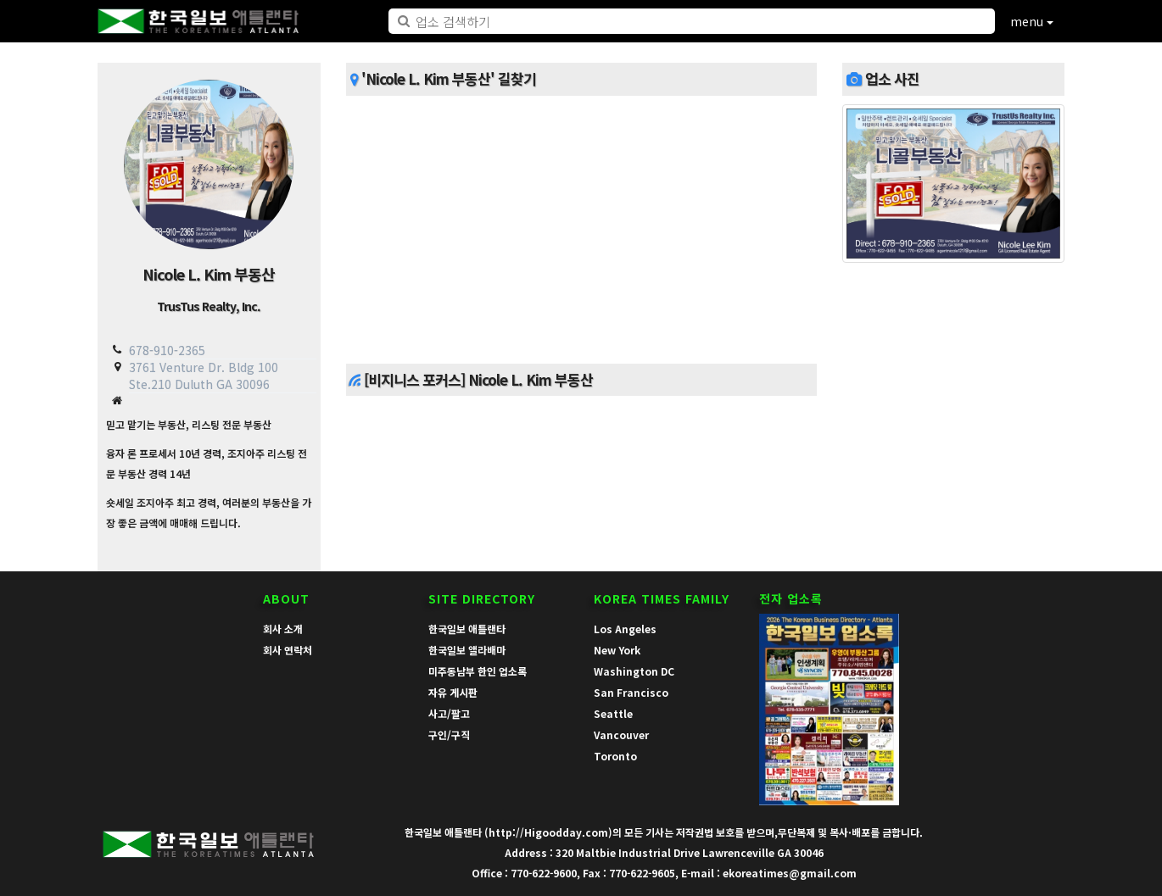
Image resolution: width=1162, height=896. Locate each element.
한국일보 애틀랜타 (467, 628)
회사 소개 (283, 628)
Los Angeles (625, 628)
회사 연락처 (287, 650)
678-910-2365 (167, 350)
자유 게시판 (453, 692)
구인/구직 (449, 734)
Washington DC (634, 671)
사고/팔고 (449, 713)
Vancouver (621, 734)
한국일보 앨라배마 (467, 650)
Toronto (615, 756)
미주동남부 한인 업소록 (477, 671)
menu (1031, 21)
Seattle (613, 713)
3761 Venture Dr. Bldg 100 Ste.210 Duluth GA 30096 (203, 375)
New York (617, 650)
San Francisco (631, 692)
